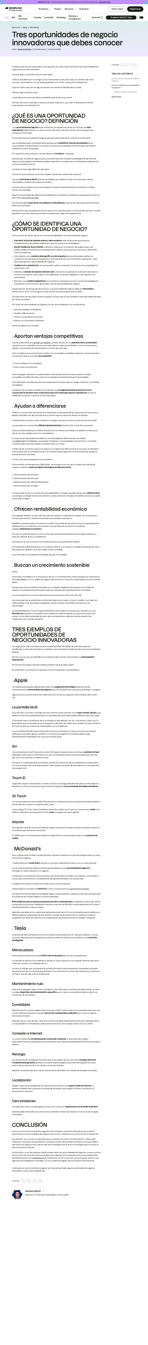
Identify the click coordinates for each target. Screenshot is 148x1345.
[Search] (101, 17)
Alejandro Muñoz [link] (25, 49)
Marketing (61, 17)
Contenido (49, 17)
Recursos (69, 9)
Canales (37, 17)
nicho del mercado (30, 198)
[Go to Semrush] (13, 9)
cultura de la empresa (79, 889)
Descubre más (104, 2)
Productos (43, 9)
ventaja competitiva (42, 343)
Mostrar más (116, 97)
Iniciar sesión (117, 9)
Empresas (85, 9)
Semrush (96, 17)
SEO (13, 17)
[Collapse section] (110, 85)
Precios (57, 9)
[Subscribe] (121, 18)
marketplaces (38, 1158)
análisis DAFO (21, 441)
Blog (7, 17)
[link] (17, 1195)
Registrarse (135, 9)
